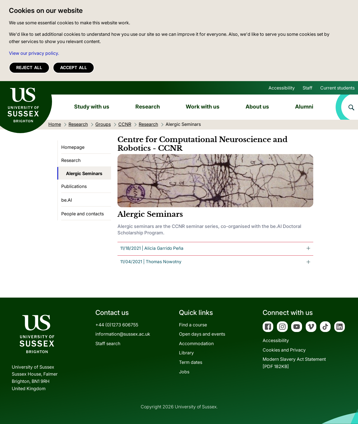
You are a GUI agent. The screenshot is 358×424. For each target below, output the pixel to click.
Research (147, 106)
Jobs (184, 371)
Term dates (190, 362)
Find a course (193, 325)
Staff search (107, 343)
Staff (307, 88)
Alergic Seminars (84, 173)
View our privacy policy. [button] (34, 53)
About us (257, 106)
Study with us (91, 106)
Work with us (203, 106)
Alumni (304, 106)
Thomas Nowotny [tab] (151, 261)
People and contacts (82, 213)
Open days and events (202, 334)
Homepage (72, 147)
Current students (337, 88)
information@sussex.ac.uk (122, 334)
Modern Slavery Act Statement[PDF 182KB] (294, 362)
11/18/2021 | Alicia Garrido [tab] (151, 248)
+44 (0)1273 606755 (116, 325)
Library (186, 352)
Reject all (29, 67)
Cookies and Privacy (284, 350)
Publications (74, 186)
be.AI (66, 200)
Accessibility (281, 88)
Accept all (73, 67)
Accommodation (196, 343)
